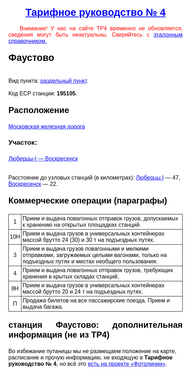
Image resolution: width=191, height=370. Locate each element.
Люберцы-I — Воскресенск (43, 159)
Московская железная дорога (46, 127)
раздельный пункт (63, 81)
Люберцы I (150, 178)
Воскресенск (24, 184)
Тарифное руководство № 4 (96, 12)
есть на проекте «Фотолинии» (126, 364)
